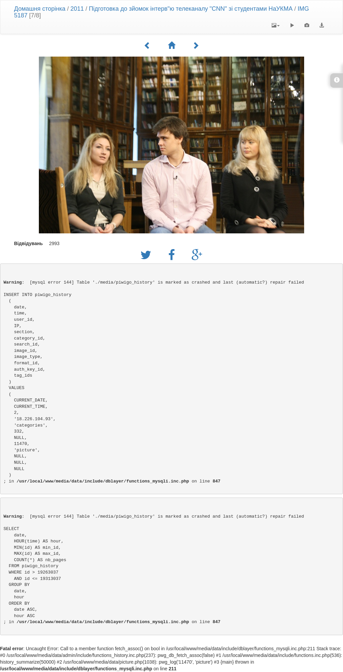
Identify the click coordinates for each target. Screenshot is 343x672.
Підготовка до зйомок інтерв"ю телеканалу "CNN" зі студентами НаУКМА (190, 8)
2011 (77, 8)
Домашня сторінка (39, 8)
